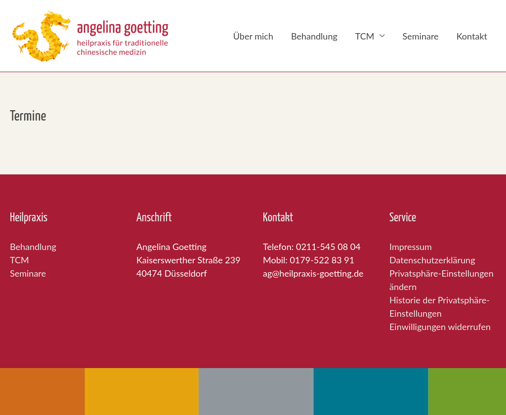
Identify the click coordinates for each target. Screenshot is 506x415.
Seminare (421, 36)
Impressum (410, 246)
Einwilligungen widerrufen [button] (440, 326)
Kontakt (472, 36)
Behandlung (314, 36)
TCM (365, 36)
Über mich (253, 36)
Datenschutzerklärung (432, 259)
